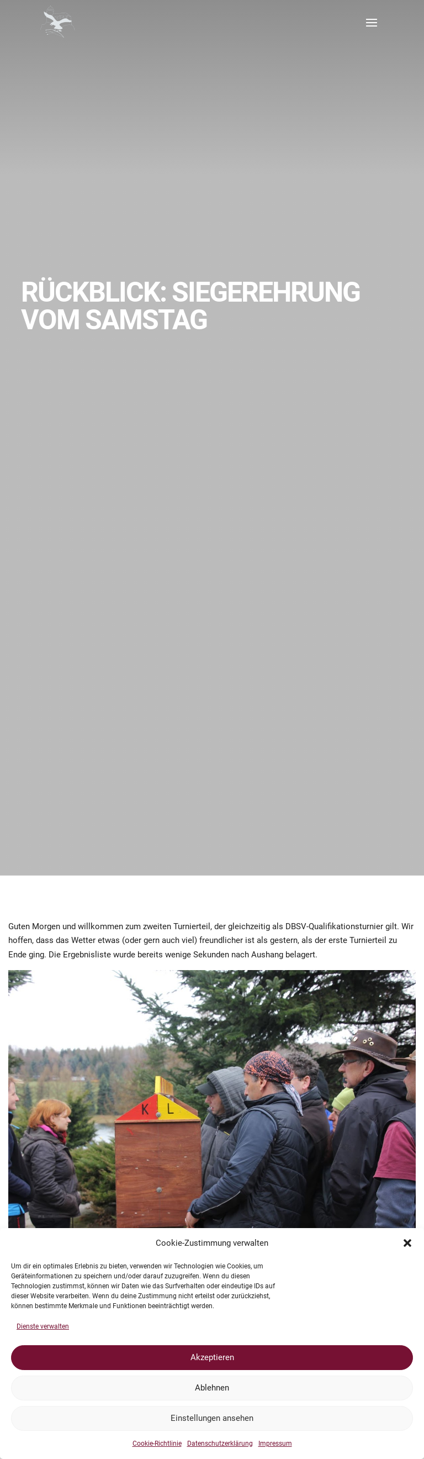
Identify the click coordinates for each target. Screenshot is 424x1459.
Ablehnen (212, 1388)
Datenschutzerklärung (220, 1443)
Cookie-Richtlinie (157, 1443)
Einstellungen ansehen (212, 1418)
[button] (407, 1243)
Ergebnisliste (87, 955)
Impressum (275, 1443)
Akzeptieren (212, 1357)
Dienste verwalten (43, 1326)
